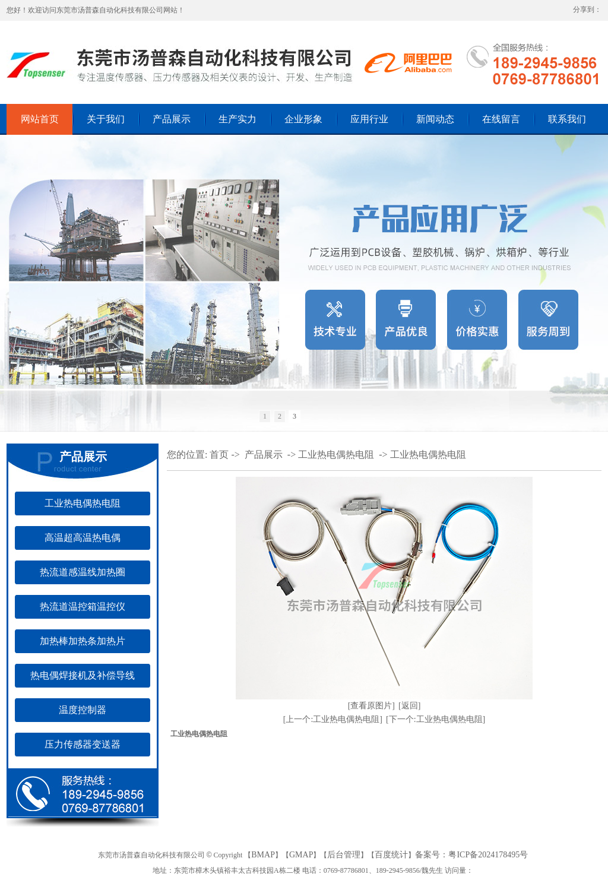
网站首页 (40, 119)
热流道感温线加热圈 (82, 572)
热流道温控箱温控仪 (82, 606)
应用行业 (369, 119)
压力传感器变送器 (83, 744)
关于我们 (106, 119)
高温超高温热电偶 (83, 538)
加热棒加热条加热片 (82, 641)
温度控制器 (82, 710)
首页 (219, 454)
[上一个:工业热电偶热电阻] (332, 719)
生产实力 (237, 119)
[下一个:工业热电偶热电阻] (435, 719)
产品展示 (172, 119)
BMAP (263, 854)
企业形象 (303, 119)
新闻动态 (435, 119)
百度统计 (391, 854)
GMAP (301, 854)
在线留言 (501, 119)
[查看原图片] (371, 705)
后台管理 (343, 854)
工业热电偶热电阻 (83, 503)
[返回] (409, 705)
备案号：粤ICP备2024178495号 (471, 854)
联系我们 (567, 119)
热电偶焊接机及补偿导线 (82, 675)
